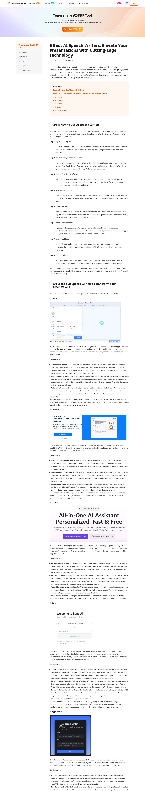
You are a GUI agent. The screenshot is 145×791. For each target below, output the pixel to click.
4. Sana (58, 107)
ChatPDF (62, 3)
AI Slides (71, 3)
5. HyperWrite (60, 110)
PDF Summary (23, 52)
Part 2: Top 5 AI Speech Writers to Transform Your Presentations (80, 93)
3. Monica (59, 104)
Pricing (116, 3)
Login (134, 3)
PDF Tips (21, 61)
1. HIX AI (58, 97)
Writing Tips (22, 66)
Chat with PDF (23, 57)
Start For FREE (72, 29)
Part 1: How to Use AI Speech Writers (68, 90)
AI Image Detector (84, 3)
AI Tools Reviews (24, 70)
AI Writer (49, 3)
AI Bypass (34, 3)
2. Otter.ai (59, 100)
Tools (105, 3)
